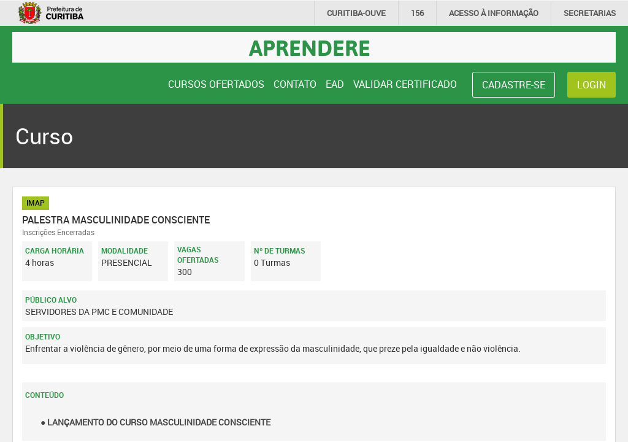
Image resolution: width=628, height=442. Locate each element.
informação (493, 12)
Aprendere (309, 47)
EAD (335, 84)
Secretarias (590, 12)
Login (591, 84)
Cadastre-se (513, 84)
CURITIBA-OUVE (356, 12)
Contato (295, 84)
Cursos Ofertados (216, 84)
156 (417, 12)
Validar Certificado (405, 84)
